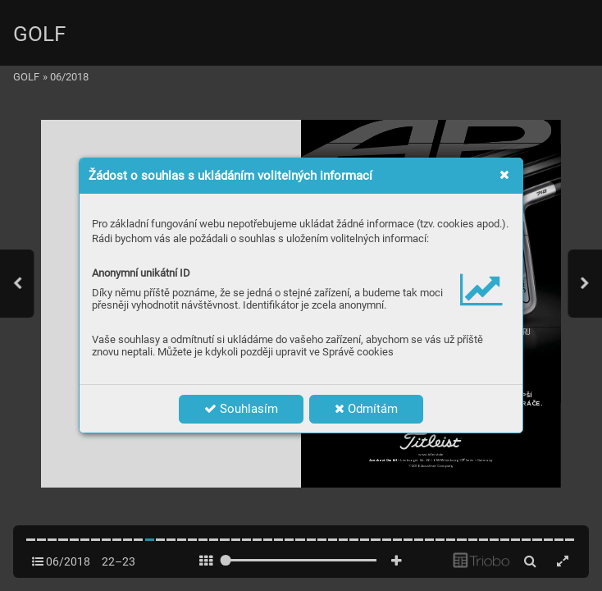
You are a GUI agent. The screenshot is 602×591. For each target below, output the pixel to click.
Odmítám (366, 408)
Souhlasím (241, 408)
